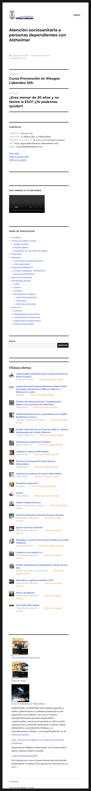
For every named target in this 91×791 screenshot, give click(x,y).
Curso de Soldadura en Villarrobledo (28, 704)
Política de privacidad (19, 156)
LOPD (16, 284)
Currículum (21, 301)
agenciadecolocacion (20, 55)
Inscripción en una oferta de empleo (31, 251)
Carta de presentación (26, 297)
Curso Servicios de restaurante (25, 657)
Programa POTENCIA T (22, 267)
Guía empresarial (22, 264)
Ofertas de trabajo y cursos (23, 241)
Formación (16, 254)
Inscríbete (16, 237)
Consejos (18, 291)
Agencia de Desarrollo (21, 277)
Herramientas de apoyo (25, 294)
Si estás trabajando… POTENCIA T (29, 271)
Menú (77, 15)
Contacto (18, 311)
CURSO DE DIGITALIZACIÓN (24, 756)
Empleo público (21, 247)
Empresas (16, 257)
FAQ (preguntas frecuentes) (27, 314)
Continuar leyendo (20, 734)
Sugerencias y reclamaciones (27, 320)
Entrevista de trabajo (26, 304)
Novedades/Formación (18, 58)
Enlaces (17, 287)
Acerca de (15, 307)
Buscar (12, 341)
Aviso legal (14, 153)
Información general (21, 281)
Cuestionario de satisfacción (27, 317)
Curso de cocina (18, 681)
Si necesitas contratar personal (28, 261)
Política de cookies (17, 160)
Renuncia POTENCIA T (24, 274)
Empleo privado (21, 244)
